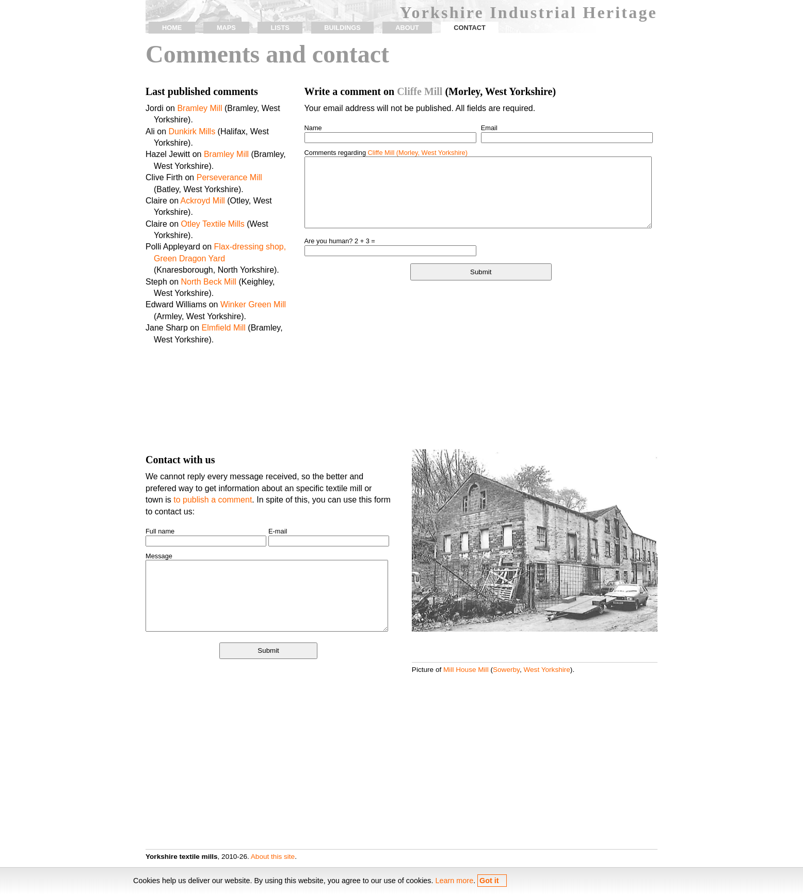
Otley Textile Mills (212, 223)
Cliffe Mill (419, 91)
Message (159, 556)
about (407, 28)
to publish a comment (212, 499)
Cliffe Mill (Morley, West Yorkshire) (418, 152)
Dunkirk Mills (191, 131)
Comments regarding (386, 152)
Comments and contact (267, 54)
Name (313, 128)
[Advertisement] (480, 366)
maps (226, 28)
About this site (273, 856)
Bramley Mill (199, 108)
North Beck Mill (209, 281)
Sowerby (506, 669)
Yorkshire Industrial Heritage (528, 12)
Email (489, 128)
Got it (489, 880)
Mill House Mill (466, 669)
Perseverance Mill (229, 177)
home (172, 28)
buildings (342, 28)
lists (279, 28)
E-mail (277, 531)
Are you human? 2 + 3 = (339, 241)
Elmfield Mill (224, 327)
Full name (160, 531)
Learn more (455, 880)
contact (470, 28)
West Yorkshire (546, 669)
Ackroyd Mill (203, 200)
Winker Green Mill (253, 304)
